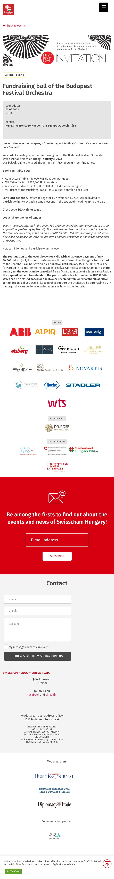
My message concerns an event (26, 646)
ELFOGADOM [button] (13, 871)
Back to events (16, 25)
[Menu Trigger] (103, 7)
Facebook (33, 694)
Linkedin (51, 694)
